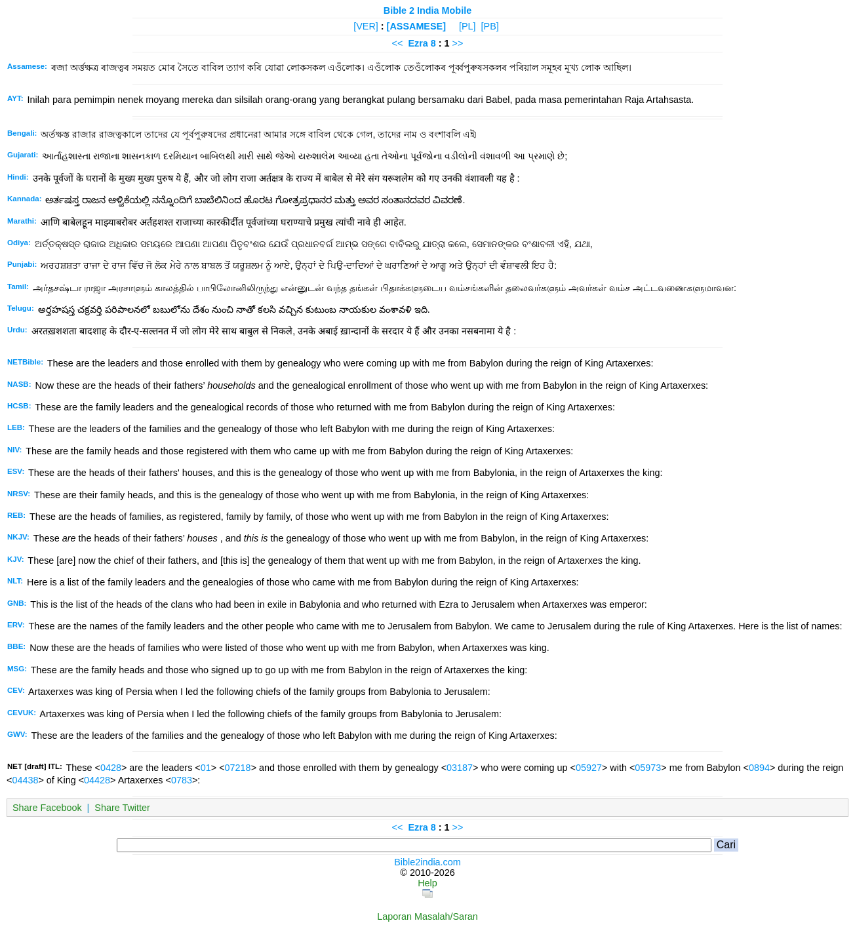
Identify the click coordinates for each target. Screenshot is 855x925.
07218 (238, 767)
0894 (759, 767)
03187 (460, 767)
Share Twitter (122, 807)
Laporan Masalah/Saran (427, 916)
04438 (25, 780)
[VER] (365, 26)
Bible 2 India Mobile (427, 10)
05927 (589, 767)
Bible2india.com (427, 862)
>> (458, 43)
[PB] (490, 26)
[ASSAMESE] (416, 26)
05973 (648, 767)
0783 (181, 780)
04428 (97, 780)
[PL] (467, 26)
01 (206, 767)
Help (427, 883)
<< (397, 43)
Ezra (418, 43)
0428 (110, 767)
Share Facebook (47, 807)
